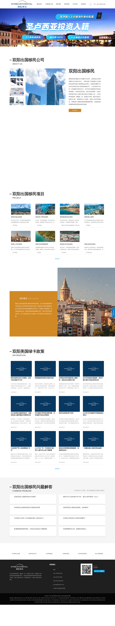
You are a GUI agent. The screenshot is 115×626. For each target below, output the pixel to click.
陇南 (67, 619)
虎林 (47, 623)
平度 (51, 619)
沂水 (58, 619)
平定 (15, 621)
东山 (22, 619)
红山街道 (93, 619)
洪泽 (73, 623)
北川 (77, 623)
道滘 (75, 621)
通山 (78, 619)
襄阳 (75, 623)
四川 (103, 621)
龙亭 (64, 619)
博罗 (99, 619)
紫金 (47, 621)
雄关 (79, 623)
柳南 (15, 619)
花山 (37, 619)
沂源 (44, 623)
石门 (76, 619)
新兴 (44, 621)
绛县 (77, 621)
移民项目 (58, 3)
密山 (95, 621)
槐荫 (71, 623)
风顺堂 (87, 619)
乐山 (68, 621)
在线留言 (83, 3)
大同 (90, 621)
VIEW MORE (62, 339)
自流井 (48, 619)
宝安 (71, 619)
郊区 (53, 619)
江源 (33, 619)
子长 (101, 619)
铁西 (90, 619)
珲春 (60, 619)
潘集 (83, 621)
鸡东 (62, 623)
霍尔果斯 (37, 621)
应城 (97, 619)
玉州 (51, 623)
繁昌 (81, 619)
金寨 (29, 621)
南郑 (18, 619)
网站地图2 (68, 617)
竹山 (81, 621)
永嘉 (85, 619)
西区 (101, 621)
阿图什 (41, 623)
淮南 (49, 623)
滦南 (20, 621)
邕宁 (69, 619)
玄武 (68, 623)
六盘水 (22, 621)
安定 (35, 619)
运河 (103, 619)
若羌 (62, 621)
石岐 (28, 619)
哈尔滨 (92, 621)
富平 (60, 623)
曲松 (44, 619)
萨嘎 (31, 619)
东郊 (64, 623)
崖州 (46, 619)
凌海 (64, 621)
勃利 (26, 619)
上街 (27, 621)
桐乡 (34, 621)
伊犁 (53, 621)
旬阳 (39, 619)
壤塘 (57, 621)
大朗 (42, 619)
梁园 (40, 621)
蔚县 (55, 623)
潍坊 (37, 623)
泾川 (72, 621)
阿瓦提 (73, 619)
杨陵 (62, 619)
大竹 (32, 621)
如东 (20, 619)
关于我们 (75, 3)
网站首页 (39, 3)
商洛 (83, 619)
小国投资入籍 (49, 3)
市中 (66, 621)
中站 (79, 621)
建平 (39, 623)
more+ (57, 266)
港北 (57, 623)
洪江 (56, 619)
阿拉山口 (50, 621)
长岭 (88, 621)
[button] (87, 42)
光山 (24, 619)
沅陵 (55, 621)
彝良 (42, 621)
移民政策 (66, 3)
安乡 (25, 621)
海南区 (12, 621)
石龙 (17, 621)
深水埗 (98, 621)
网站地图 (64, 617)
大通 (53, 623)
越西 (70, 621)
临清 (66, 623)
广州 (59, 621)
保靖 (86, 621)
